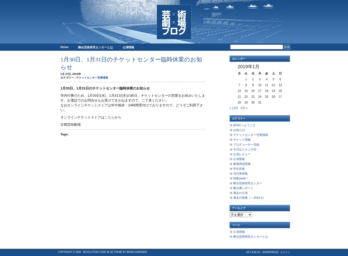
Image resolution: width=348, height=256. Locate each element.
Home (64, 47)
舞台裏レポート (243, 188)
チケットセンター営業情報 (92, 77)
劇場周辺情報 (242, 164)
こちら (109, 117)
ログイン (285, 252)
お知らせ (239, 130)
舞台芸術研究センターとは (95, 47)
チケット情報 (242, 139)
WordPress (270, 252)
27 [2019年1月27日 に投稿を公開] (280, 96)
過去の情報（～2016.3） (249, 197)
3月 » (243, 108)
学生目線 (239, 168)
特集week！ (241, 178)
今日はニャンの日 (244, 149)
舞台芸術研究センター (247, 183)
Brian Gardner (137, 252)
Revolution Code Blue (98, 252)
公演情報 (128, 47)
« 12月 (234, 108)
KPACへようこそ (244, 125)
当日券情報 (240, 173)
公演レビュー (242, 154)
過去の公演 (240, 193)
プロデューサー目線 (246, 144)
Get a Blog (253, 252)
